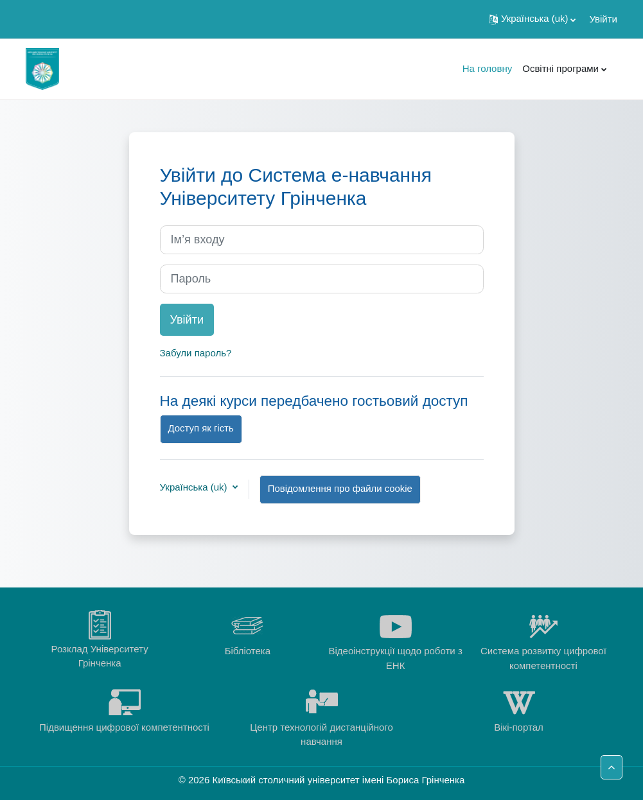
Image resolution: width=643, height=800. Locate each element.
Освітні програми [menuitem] (560, 68)
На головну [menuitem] (487, 68)
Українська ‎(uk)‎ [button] (195, 487)
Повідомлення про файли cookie (340, 488)
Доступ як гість (201, 428)
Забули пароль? (196, 352)
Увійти (603, 18)
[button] (532, 19)
